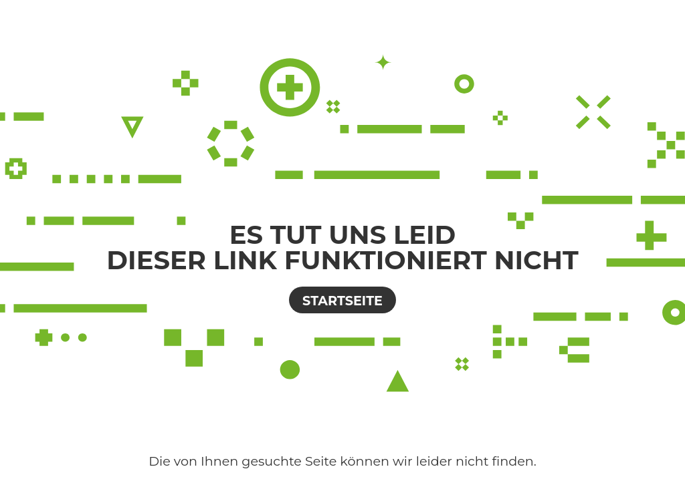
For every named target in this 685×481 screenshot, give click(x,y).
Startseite (342, 301)
